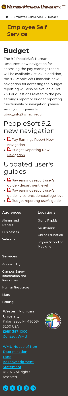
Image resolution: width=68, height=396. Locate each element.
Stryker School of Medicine (50, 244)
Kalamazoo (46, 227)
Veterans (8, 239)
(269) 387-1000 (15, 332)
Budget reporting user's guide (36, 201)
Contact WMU (15, 337)
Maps (6, 294)
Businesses (10, 232)
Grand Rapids (47, 220)
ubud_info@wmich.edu (23, 114)
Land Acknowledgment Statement (18, 362)
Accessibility (11, 264)
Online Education (50, 235)
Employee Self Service (28, 17)
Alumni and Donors (10, 223)
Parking (8, 302)
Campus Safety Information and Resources (14, 276)
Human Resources (15, 287)
